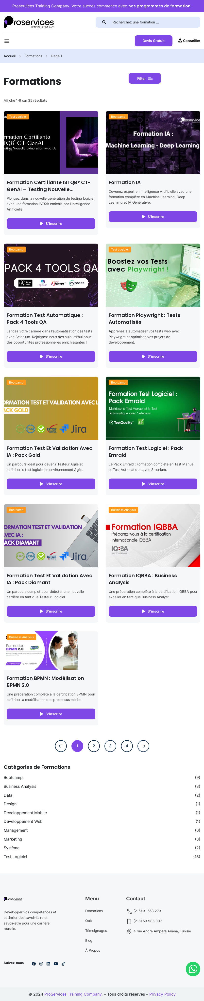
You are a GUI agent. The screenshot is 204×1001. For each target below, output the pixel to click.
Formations (33, 56)
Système (11, 847)
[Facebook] (34, 963)
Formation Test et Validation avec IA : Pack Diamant (49, 579)
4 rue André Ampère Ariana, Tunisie (158, 931)
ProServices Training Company (73, 994)
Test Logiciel (18, 116)
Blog (88, 940)
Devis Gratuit (154, 40)
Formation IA (125, 182)
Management (16, 830)
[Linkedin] (48, 963)
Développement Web (23, 821)
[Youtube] (56, 963)
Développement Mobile (25, 812)
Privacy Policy (162, 994)
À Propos (92, 950)
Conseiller (189, 40)
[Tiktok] (63, 963)
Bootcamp (118, 116)
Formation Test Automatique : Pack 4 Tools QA (45, 319)
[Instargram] (41, 963)
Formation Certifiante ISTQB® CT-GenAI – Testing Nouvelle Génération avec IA (49, 189)
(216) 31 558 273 (143, 911)
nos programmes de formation (159, 6)
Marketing (13, 839)
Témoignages (96, 930)
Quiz (89, 921)
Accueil (10, 56)
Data (8, 795)
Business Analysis (123, 510)
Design (10, 803)
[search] (106, 22)
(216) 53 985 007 (144, 921)
